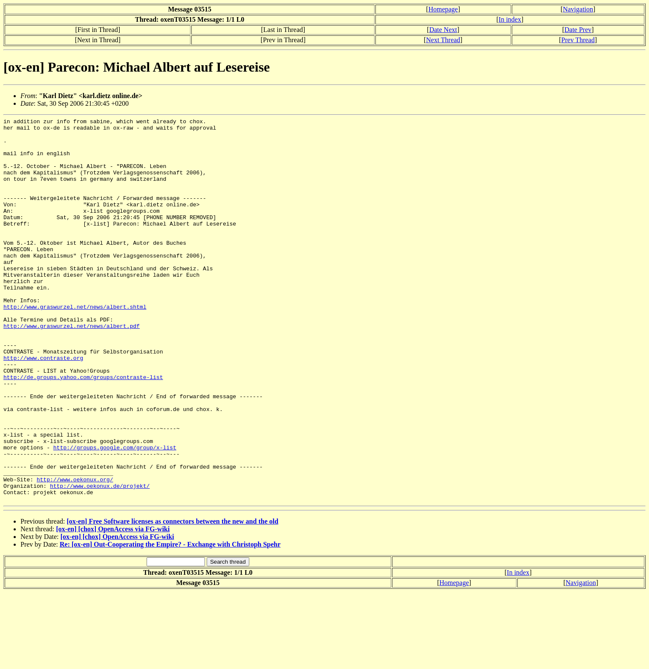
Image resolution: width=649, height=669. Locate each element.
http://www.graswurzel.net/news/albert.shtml (74, 345)
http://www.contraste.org (43, 406)
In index (510, 19)
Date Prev (577, 29)
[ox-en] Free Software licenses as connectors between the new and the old (172, 598)
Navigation (578, 9)
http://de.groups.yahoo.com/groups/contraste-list (83, 429)
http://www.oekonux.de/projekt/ (100, 560)
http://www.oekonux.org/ (75, 552)
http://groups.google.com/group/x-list (114, 514)
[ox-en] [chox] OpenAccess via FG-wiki (113, 605)
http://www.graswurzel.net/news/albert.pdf (71, 368)
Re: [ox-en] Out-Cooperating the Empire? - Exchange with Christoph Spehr (170, 621)
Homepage (443, 9)
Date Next (443, 29)
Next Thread (443, 39)
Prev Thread (577, 39)
